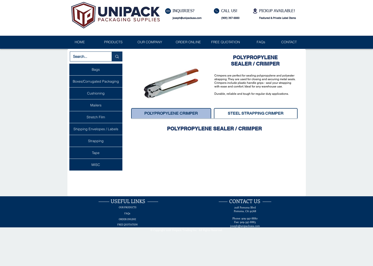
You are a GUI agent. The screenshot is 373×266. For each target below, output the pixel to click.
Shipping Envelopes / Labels (95, 129)
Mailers (95, 105)
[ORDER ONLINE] (188, 42)
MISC (95, 165)
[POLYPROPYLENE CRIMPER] (171, 113)
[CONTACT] (289, 42)
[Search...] (87, 56)
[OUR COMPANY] (150, 42)
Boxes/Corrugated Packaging (96, 81)
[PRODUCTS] (113, 42)
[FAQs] (260, 42)
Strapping (96, 141)
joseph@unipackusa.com (187, 18)
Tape (96, 153)
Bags (96, 69)
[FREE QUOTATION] (226, 42)
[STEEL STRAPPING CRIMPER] (256, 113)
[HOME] (79, 42)
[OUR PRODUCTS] (128, 207)
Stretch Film (96, 117)
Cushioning (96, 93)
